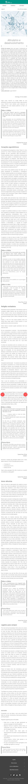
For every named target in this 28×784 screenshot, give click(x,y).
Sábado (4, 5)
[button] (11, 775)
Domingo (13, 5)
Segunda (21, 5)
